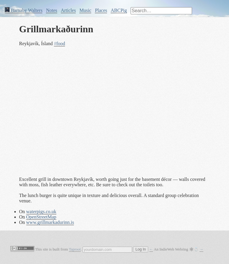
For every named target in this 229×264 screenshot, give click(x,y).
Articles (68, 10)
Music (85, 10)
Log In (140, 249)
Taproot (75, 249)
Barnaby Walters (23, 10)
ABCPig (119, 10)
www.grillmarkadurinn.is (50, 222)
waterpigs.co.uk (41, 211)
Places (101, 10)
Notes (51, 10)
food (59, 43)
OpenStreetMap (41, 216)
